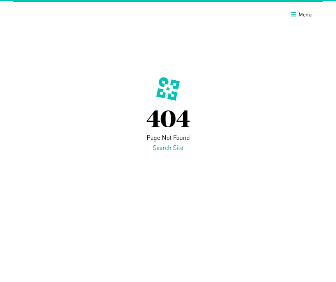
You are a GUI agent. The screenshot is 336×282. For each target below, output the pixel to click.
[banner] (167, 13)
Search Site (168, 148)
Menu (301, 14)
